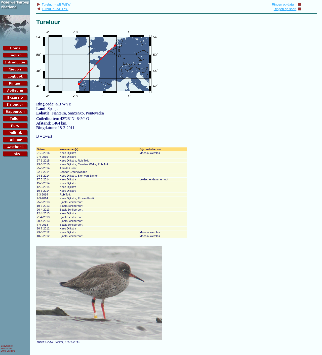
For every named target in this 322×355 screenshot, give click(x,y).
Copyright (6, 346)
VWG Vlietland (8, 351)
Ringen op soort (287, 9)
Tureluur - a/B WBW (53, 4)
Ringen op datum (286, 4)
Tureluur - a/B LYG (52, 9)
